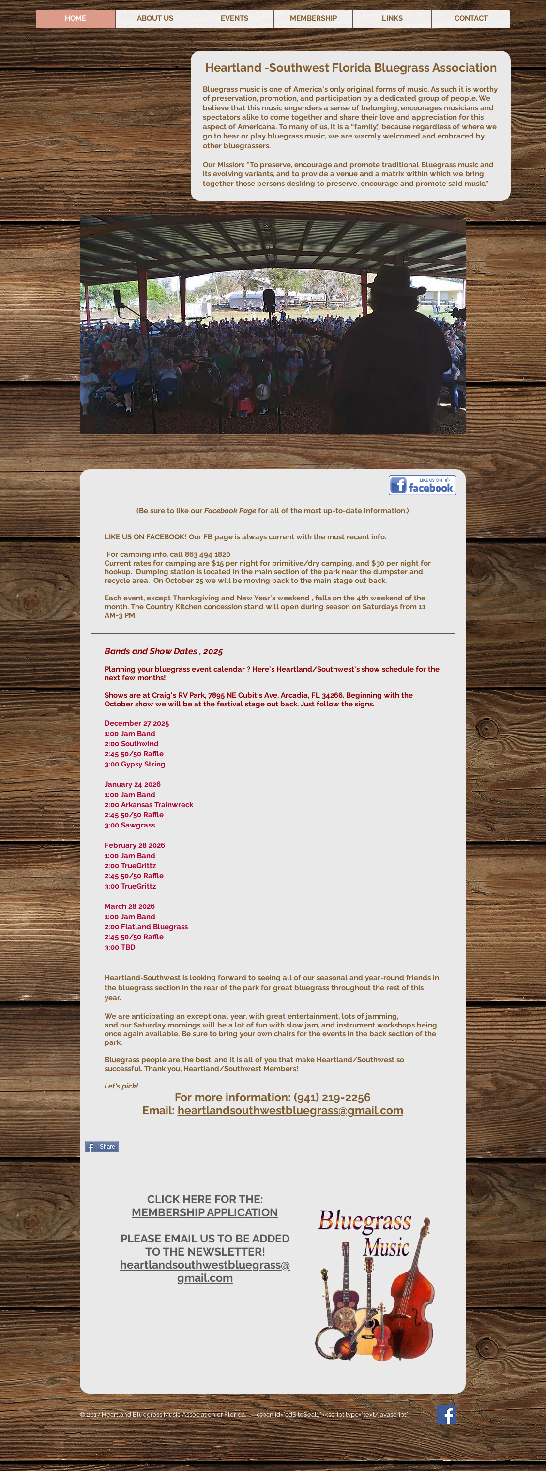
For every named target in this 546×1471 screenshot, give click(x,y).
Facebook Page (230, 510)
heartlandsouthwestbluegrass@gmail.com (290, 1110)
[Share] (102, 1146)
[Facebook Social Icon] (446, 1414)
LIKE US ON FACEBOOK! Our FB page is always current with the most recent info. (245, 537)
